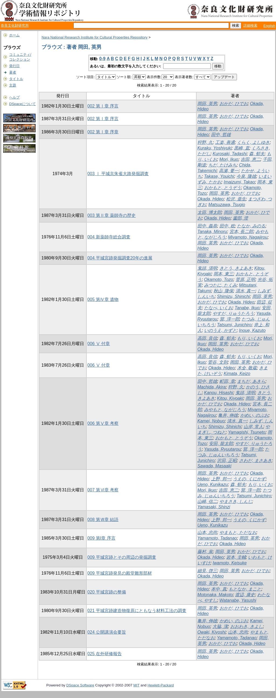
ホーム (14, 35)
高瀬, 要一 (229, 170)
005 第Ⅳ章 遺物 (103, 299)
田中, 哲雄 (221, 134)
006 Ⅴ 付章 (99, 343)
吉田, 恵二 (250, 159)
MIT (136, 685)
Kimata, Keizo (237, 373)
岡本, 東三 (223, 274)
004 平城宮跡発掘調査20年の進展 (120, 258)
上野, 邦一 (221, 479)
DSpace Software (80, 685)
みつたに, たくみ (220, 285)
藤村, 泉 (205, 551)
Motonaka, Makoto (215, 594)
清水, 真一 (245, 291)
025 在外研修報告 (105, 653)
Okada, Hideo (210, 199)
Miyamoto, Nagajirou (248, 237)
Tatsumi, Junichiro (234, 324)
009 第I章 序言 (102, 538)
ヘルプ (14, 97)
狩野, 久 (205, 142)
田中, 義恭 (207, 226)
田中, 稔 (227, 226)
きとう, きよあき (235, 268)
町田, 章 (227, 381)
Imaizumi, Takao (239, 182)
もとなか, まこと (245, 589)
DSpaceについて (22, 104)
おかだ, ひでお (233, 103)
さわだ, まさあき (255, 460)
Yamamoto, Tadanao (217, 538)
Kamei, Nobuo (211, 421)
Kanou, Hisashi (218, 392)
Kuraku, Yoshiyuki (214, 148)
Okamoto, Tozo (218, 279)
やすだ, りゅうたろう (233, 313)
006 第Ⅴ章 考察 (103, 423)
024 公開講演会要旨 (107, 632)
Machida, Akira (211, 387)
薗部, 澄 (240, 218)
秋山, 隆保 (223, 291)
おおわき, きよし (246, 626)
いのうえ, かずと (220, 330)
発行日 (14, 66)
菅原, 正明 (245, 279)
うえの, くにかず (249, 479)
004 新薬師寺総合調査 (109, 237)
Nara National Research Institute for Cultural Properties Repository (94, 37)
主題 (12, 85)
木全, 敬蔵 (247, 368)
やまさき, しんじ (235, 501)
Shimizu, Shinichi (233, 296)
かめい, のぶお (254, 415)
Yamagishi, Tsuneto (246, 432)
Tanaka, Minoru (212, 231)
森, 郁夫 (256, 153)
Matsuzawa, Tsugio (226, 204)
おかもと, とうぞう (222, 187)
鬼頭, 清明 (207, 268)
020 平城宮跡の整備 (107, 592)
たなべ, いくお (218, 307)
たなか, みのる (251, 226)
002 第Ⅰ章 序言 (103, 106)
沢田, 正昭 (227, 460)
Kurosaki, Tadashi (230, 153)
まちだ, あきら (251, 381)
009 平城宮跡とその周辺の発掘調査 (122, 557)
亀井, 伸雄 (228, 415)
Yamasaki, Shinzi (213, 507)
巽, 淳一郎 (229, 319)
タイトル (16, 79)
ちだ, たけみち (222, 165)
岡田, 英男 (207, 103)
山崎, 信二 (207, 501)
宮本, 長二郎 (241, 231)
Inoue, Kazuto (252, 330)
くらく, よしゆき (253, 142)
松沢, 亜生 (236, 199)
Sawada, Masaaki (214, 466)
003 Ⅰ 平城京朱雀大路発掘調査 (118, 173)
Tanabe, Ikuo (247, 307)
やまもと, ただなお (237, 532)
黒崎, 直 (241, 148)
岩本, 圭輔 (236, 557)
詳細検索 (250, 25)
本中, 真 (218, 589)
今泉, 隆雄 (246, 176)
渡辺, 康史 (245, 594)
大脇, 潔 (220, 626)
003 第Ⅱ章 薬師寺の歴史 (112, 215)
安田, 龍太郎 (221, 443)
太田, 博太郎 (209, 212)
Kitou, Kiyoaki (230, 398)
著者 (12, 72)
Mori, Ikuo (228, 159)
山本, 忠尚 (207, 532)
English (269, 26)
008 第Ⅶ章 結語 (103, 519)
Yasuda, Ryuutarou (222, 449)
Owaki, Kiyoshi (211, 632)
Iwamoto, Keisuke (230, 563)
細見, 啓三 (207, 570)
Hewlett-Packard (161, 685)
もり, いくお (249, 338)
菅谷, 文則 (218, 362)
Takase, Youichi (219, 176)
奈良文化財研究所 (15, 25)
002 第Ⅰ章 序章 (103, 132)
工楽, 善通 (225, 142)
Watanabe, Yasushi (237, 600)
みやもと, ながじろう (224, 409)
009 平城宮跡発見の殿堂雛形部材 (120, 573)
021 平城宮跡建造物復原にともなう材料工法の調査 (137, 610)
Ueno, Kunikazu (212, 484)
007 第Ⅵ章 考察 (103, 490)
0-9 (102, 58)
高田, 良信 (207, 338)
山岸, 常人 (253, 426)
